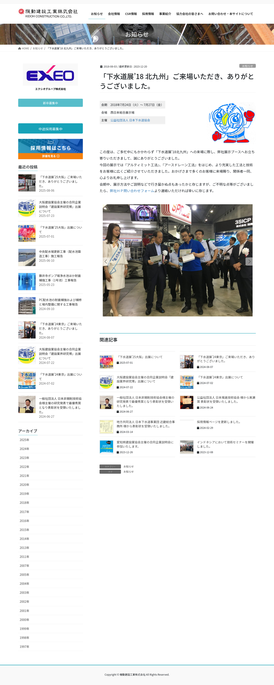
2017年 (24, 512)
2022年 (24, 467)
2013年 (24, 547)
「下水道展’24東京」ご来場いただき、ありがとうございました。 (226, 359)
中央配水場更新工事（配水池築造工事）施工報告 (60, 253)
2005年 (24, 574)
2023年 (24, 458)
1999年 (24, 628)
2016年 (24, 521)
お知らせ (247, 66)
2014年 (24, 539)
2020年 (24, 484)
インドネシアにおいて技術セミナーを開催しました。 (225, 444)
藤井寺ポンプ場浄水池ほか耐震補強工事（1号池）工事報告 (60, 277)
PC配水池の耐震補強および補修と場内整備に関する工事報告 (60, 302)
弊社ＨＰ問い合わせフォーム (132, 190)
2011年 (24, 556)
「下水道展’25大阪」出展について (140, 357)
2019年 (24, 493)
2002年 (24, 601)
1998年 (24, 637)
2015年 (24, 530)
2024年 (24, 449)
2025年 (24, 440)
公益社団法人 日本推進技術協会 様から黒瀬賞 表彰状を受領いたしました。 (226, 399)
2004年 (24, 583)
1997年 (24, 646)
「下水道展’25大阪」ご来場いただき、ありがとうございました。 (60, 181)
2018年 (24, 502)
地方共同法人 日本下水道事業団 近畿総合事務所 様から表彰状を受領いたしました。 (146, 424)
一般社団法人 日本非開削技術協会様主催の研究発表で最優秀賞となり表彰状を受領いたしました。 (145, 401)
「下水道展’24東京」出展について (220, 377)
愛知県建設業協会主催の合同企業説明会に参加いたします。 (145, 444)
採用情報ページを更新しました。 (219, 422)
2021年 (24, 475)
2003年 (24, 592)
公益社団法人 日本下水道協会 (130, 120)
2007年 (24, 565)
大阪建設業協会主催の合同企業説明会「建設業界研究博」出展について (145, 379)
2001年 (24, 611)
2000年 (24, 619)
